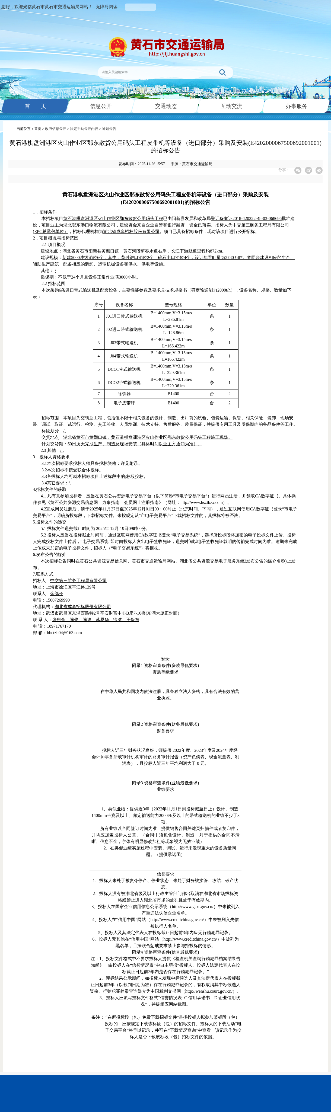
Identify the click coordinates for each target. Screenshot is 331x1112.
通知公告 (109, 129)
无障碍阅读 (106, 6)
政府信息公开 (55, 129)
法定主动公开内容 (84, 129)
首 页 (35, 106)
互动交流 (231, 106)
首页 (37, 129)
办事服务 (296, 106)
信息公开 (100, 106)
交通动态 (165, 106)
